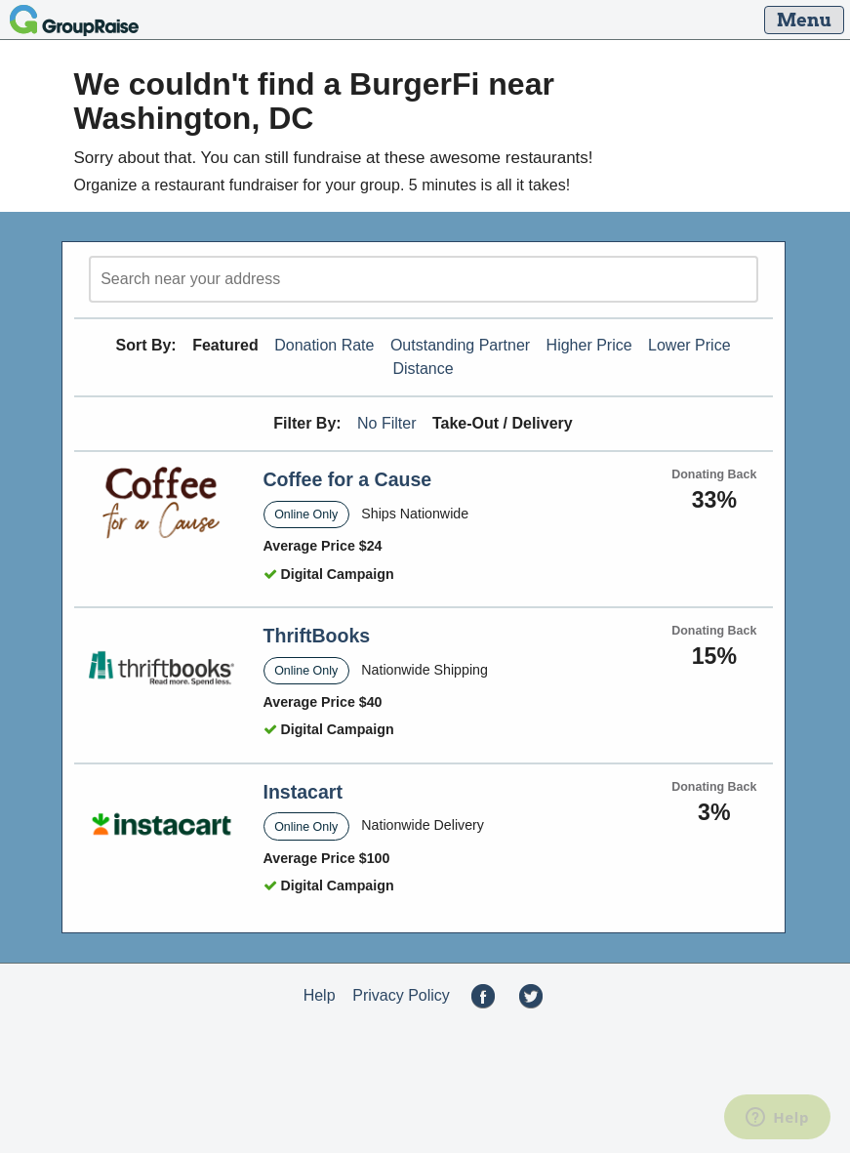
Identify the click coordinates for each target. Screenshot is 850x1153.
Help (320, 995)
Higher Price (589, 345)
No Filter (386, 423)
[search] (423, 279)
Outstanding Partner (460, 345)
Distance (422, 368)
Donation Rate (324, 345)
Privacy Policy (401, 995)
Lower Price (689, 345)
